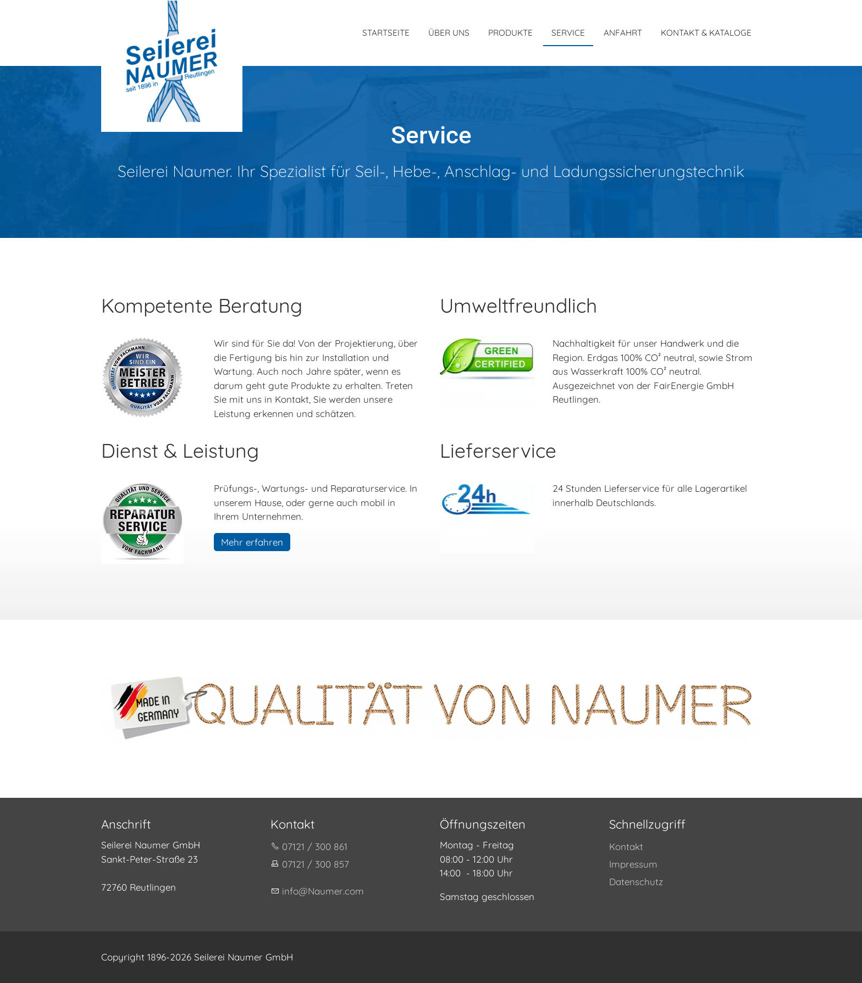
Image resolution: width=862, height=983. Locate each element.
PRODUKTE (510, 32)
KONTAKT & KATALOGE (706, 32)
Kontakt (626, 846)
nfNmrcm (323, 891)
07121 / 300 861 (314, 846)
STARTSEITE (386, 32)
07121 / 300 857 (315, 864)
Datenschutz (636, 881)
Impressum (633, 864)
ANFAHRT (623, 32)
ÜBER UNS (448, 32)
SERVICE (568, 32)
